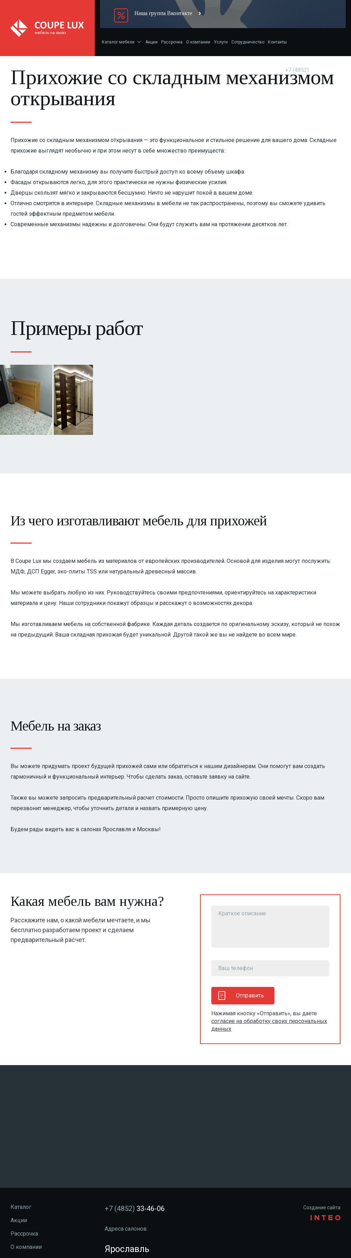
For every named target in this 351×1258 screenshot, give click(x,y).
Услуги (221, 42)
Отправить (241, 995)
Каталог (21, 1207)
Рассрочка (172, 42)
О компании (198, 42)
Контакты (277, 42)
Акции (151, 42)
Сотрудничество (247, 42)
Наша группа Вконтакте (163, 13)
